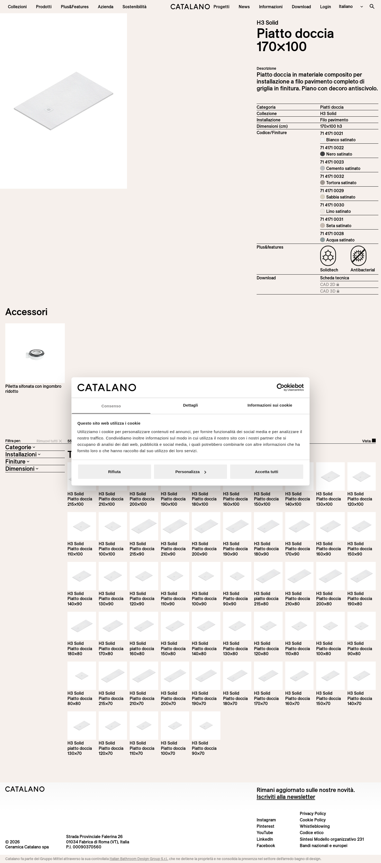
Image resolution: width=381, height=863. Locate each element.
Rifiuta (114, 471)
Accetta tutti (266, 471)
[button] (17, 6)
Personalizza (190, 471)
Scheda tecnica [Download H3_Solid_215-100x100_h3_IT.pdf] (334, 277)
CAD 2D (337, 285)
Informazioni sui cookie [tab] (270, 405)
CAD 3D (337, 291)
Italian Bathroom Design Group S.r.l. (138, 858)
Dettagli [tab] (190, 405)
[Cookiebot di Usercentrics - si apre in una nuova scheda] (280, 387)
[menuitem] (75, 6)
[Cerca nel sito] (372, 6)
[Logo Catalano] (25, 789)
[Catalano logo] (190, 6)
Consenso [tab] (111, 405)
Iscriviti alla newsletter (286, 796)
